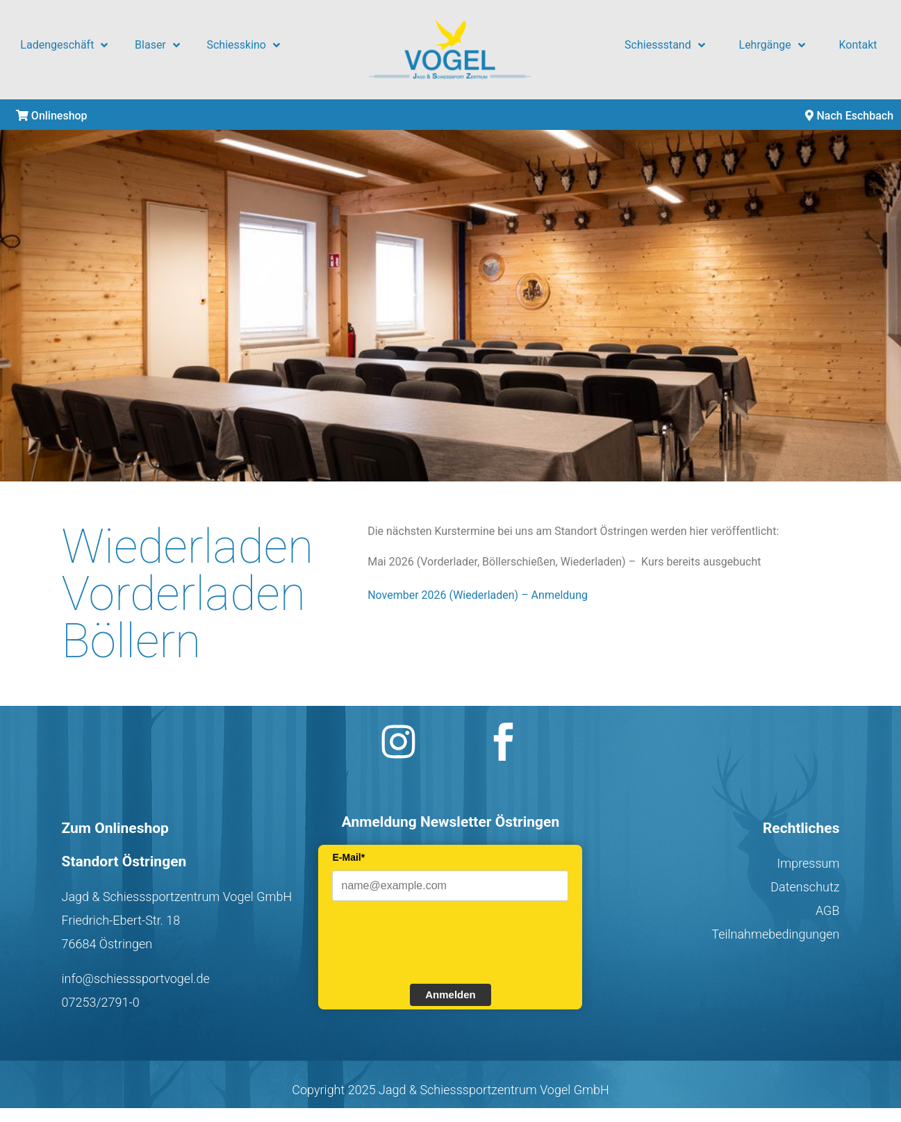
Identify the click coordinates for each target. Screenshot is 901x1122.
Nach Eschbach (849, 115)
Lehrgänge (772, 45)
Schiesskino (243, 45)
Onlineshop (52, 115)
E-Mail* (348, 857)
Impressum (808, 863)
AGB (828, 910)
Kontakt (858, 44)
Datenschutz (804, 887)
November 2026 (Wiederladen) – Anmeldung (477, 595)
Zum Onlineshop (115, 828)
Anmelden (450, 994)
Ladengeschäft (64, 45)
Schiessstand (665, 45)
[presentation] (437, 941)
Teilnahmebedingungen (775, 934)
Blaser (157, 45)
